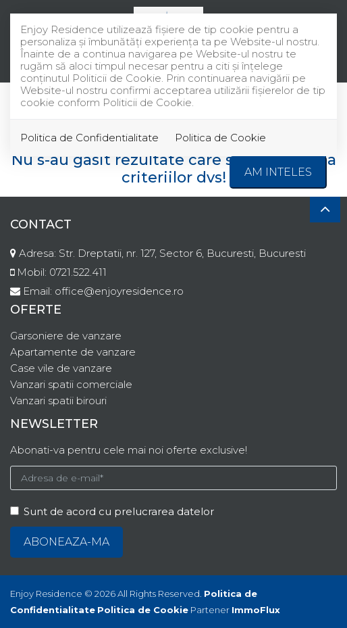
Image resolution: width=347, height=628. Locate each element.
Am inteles (278, 172)
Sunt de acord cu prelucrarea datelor (112, 511)
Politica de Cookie (220, 137)
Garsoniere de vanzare (66, 335)
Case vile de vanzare (61, 368)
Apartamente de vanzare (73, 351)
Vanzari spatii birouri (58, 400)
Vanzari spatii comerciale (71, 384)
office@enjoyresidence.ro (119, 291)
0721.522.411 (78, 272)
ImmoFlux (256, 609)
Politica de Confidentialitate (89, 137)
